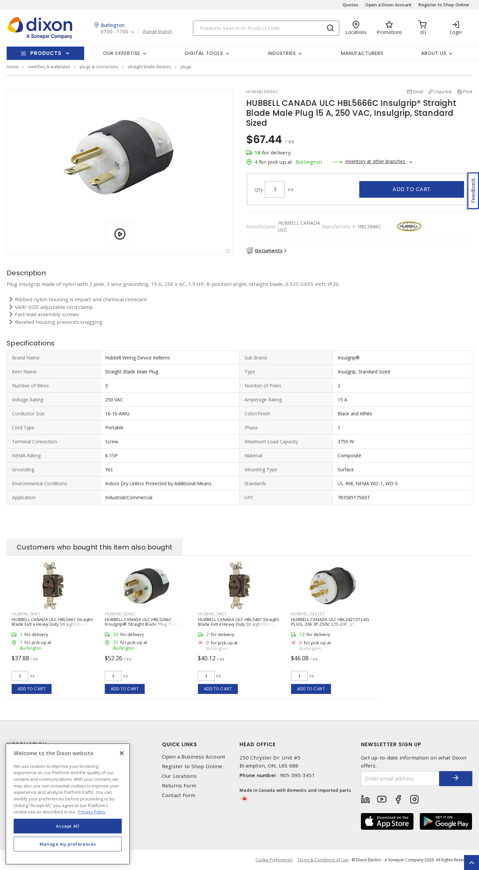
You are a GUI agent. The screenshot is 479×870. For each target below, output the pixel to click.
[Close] (121, 753)
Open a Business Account (194, 757)
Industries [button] (282, 53)
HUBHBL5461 (212, 614)
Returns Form (179, 785)
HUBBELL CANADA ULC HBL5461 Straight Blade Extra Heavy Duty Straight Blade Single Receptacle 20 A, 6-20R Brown (238, 624)
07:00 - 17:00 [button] (114, 32)
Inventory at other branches (375, 161)
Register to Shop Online (443, 5)
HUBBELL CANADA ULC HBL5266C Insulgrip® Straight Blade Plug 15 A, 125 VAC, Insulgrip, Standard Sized (145, 624)
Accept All (68, 826)
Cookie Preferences (273, 860)
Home (13, 67)
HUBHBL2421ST (308, 614)
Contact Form (179, 795)
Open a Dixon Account (388, 5)
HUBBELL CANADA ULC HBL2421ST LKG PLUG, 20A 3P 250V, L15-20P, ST (330, 621)
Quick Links (179, 744)
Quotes (351, 5)
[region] (67, 804)
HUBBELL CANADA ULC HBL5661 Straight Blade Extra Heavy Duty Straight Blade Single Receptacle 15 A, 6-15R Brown (52, 624)
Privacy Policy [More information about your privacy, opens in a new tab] (91, 812)
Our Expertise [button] (121, 53)
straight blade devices (149, 67)
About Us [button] (433, 53)
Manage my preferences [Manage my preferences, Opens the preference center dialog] (68, 844)
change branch (157, 31)
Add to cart (412, 189)
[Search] (266, 28)
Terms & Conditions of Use (322, 860)
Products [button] (46, 53)
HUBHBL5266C (120, 614)
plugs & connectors (99, 67)
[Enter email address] (400, 778)
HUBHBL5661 (26, 614)
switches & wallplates (49, 67)
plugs (186, 67)
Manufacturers (362, 53)
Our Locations (179, 776)
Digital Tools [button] (204, 53)
